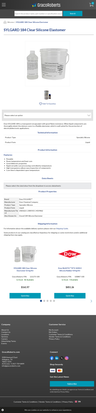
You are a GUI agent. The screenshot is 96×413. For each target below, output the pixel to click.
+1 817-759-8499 (17, 364)
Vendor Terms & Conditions (60, 337)
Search (72, 13)
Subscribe (72, 384)
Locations (5, 334)
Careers (4, 339)
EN (78, 401)
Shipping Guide (62, 228)
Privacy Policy (54, 339)
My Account (53, 330)
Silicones (10, 22)
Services (4, 337)
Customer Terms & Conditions (61, 334)
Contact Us (5, 332)
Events (4, 343)
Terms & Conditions (84, 389)
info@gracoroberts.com (11, 366)
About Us (5, 330)
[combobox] (77, 401)
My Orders (53, 332)
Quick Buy (25, 296)
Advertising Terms (8, 341)
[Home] (5, 22)
